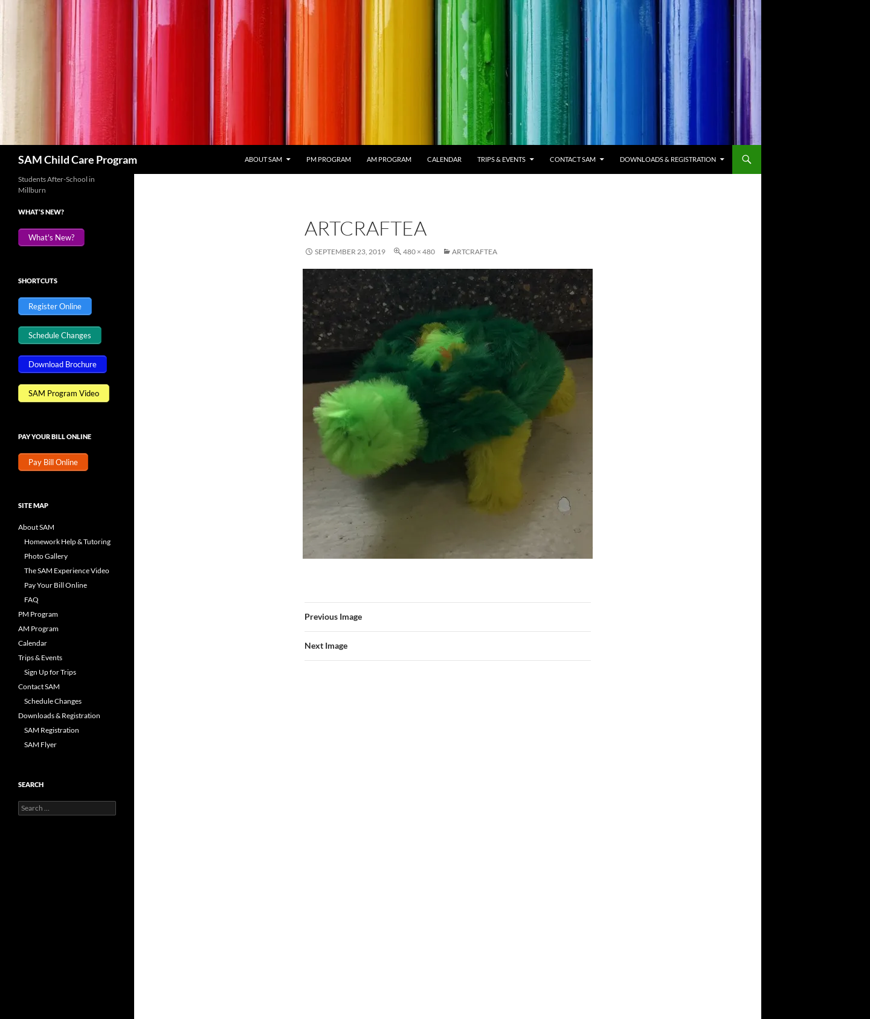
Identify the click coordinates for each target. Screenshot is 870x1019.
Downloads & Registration (668, 159)
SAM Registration (51, 730)
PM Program (328, 159)
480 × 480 (419, 251)
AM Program (389, 159)
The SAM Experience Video (66, 570)
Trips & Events (501, 159)
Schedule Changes (53, 701)
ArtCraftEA (474, 251)
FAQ (31, 599)
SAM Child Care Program (77, 159)
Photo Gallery (46, 556)
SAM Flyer (40, 744)
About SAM (263, 159)
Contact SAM (573, 159)
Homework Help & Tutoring (67, 541)
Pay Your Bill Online (55, 585)
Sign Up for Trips (50, 672)
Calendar (444, 159)
